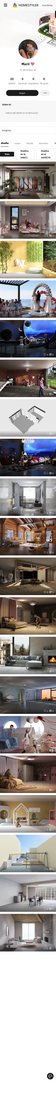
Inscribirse (47, 5)
